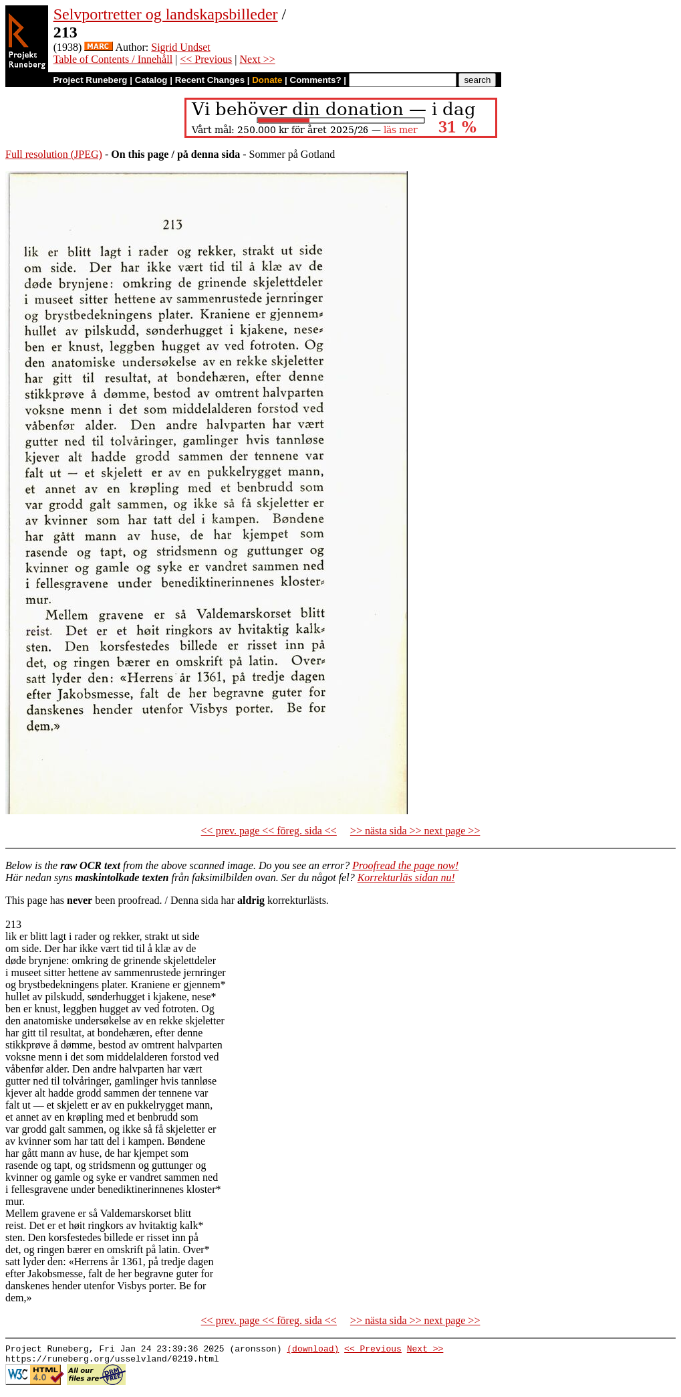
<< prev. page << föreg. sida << (269, 830)
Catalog (151, 80)
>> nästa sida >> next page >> (415, 830)
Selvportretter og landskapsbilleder (165, 14)
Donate (267, 80)
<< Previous (206, 59)
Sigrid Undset (180, 47)
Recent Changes (210, 80)
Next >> (257, 59)
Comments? (316, 80)
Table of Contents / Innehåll (112, 59)
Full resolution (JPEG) (53, 154)
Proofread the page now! (405, 865)
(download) (313, 1350)
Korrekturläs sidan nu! (406, 877)
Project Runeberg (90, 80)
